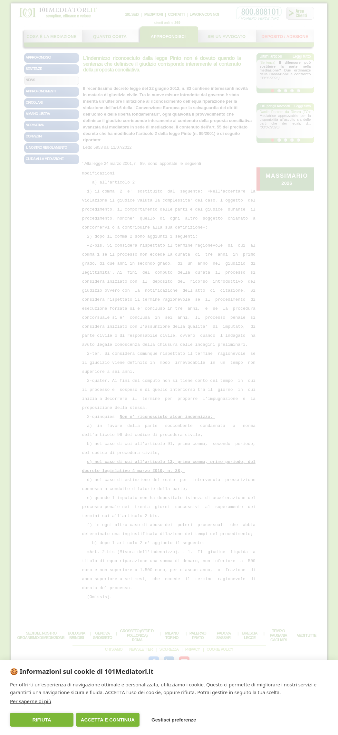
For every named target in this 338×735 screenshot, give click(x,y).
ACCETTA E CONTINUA (106, 719)
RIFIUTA (41, 719)
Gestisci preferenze (171, 719)
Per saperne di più (30, 701)
